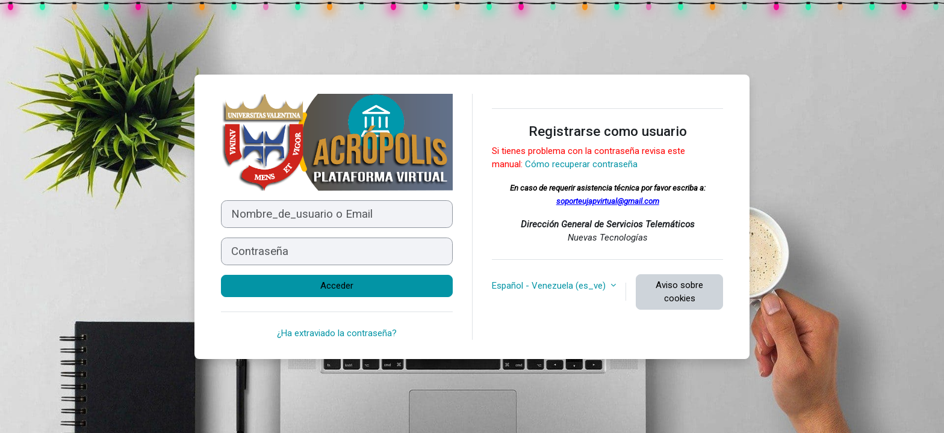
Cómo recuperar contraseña (581, 164)
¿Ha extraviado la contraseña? (337, 333)
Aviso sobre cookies (679, 292)
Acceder (336, 285)
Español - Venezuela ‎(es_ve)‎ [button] (550, 285)
